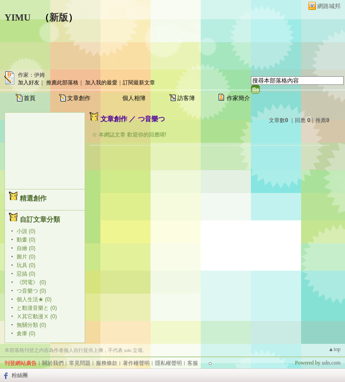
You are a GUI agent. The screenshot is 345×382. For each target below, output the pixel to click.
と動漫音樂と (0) (37, 308)
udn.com (331, 363)
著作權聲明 (136, 363)
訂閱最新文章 (139, 82)
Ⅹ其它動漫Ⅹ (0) (37, 316)
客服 (192, 363)
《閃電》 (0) (31, 282)
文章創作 (79, 98)
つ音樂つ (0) (31, 291)
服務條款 (106, 363)
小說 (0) (26, 231)
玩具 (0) (26, 265)
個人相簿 (134, 98)
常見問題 (80, 363)
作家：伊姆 (31, 75)
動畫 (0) (26, 240)
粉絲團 (20, 375)
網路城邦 (329, 6)
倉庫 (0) (26, 333)
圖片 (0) (26, 257)
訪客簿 (186, 98)
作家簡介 (238, 98)
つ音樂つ (151, 119)
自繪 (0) (26, 248)
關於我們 (53, 363)
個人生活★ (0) (34, 299)
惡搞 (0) (26, 274)
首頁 (29, 98)
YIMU (17, 17)
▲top (334, 349)
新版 (58, 17)
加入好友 (28, 82)
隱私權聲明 (168, 363)
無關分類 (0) (31, 325)
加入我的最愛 (101, 82)
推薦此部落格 (62, 82)
